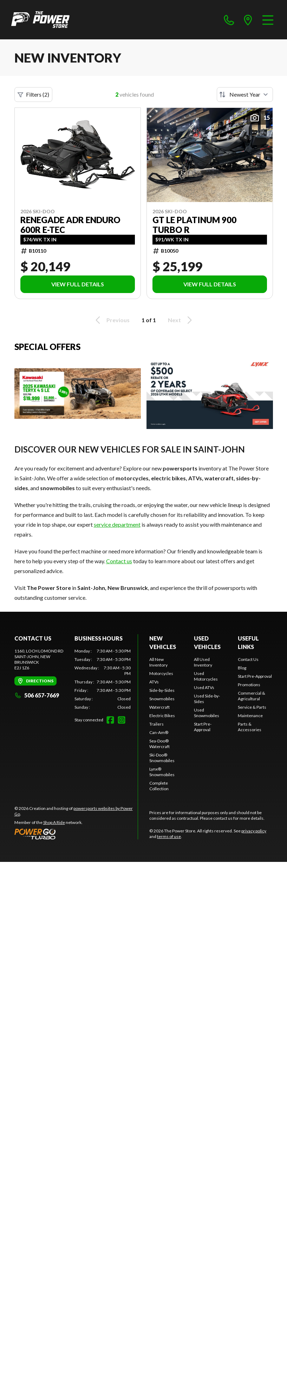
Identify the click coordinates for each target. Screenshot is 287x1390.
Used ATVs (204, 687)
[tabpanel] (102, 679)
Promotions (249, 684)
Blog (242, 667)
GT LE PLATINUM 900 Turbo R (194, 225)
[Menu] (268, 20)
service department (117, 524)
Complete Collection (159, 785)
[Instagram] (121, 720)
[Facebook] (110, 720)
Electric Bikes (162, 715)
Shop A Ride (54, 822)
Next (181, 320)
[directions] (248, 19)
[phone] (229, 19)
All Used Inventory (203, 662)
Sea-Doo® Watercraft (159, 743)
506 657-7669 (36, 695)
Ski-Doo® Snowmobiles (162, 757)
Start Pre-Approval (202, 726)
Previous (111, 320)
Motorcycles (161, 673)
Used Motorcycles (206, 676)
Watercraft (159, 707)
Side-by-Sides (162, 690)
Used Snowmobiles (206, 712)
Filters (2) (33, 94)
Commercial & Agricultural (251, 695)
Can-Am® (158, 732)
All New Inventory (158, 662)
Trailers (156, 724)
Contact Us (248, 659)
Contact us (119, 561)
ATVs (154, 681)
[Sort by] (245, 94)
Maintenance (250, 715)
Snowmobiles (162, 698)
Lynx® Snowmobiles (162, 771)
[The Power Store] (40, 19)
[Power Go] (76, 833)
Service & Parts (252, 707)
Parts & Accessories (249, 726)
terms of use (169, 836)
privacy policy (253, 830)
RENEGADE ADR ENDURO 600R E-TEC (70, 225)
